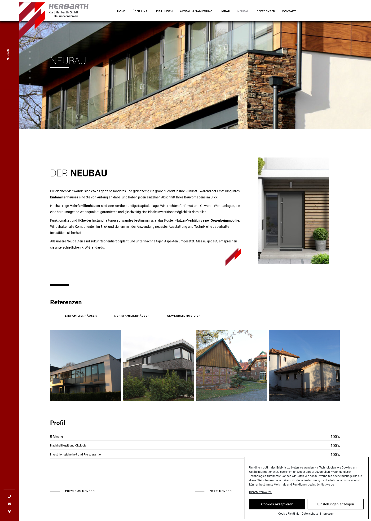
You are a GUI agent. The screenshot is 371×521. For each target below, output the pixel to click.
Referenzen (265, 11)
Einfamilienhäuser (81, 315)
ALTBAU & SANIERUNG (196, 11)
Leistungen (164, 11)
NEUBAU (243, 11)
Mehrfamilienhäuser (132, 315)
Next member (221, 491)
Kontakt (289, 11)
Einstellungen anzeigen (335, 510)
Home (121, 11)
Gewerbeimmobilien (184, 315)
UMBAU (225, 11)
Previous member (80, 491)
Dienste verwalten (260, 497)
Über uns (139, 11)
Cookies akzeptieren (277, 510)
